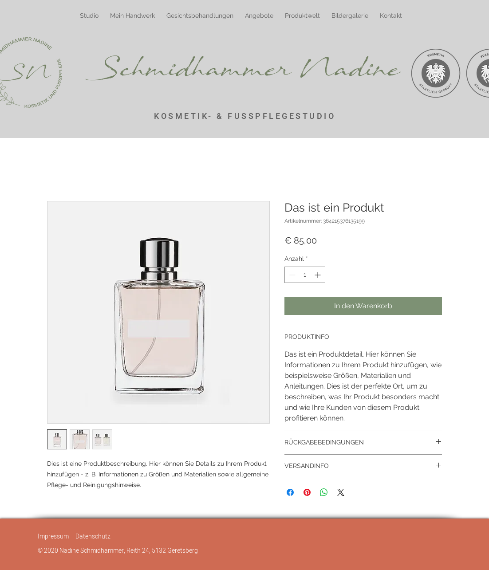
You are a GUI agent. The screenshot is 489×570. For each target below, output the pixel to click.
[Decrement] (291, 275)
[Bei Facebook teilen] (290, 492)
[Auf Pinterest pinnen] (307, 492)
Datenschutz (92, 536)
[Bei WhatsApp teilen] (324, 492)
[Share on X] (340, 492)
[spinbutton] (305, 275)
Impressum (53, 536)
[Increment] (318, 275)
